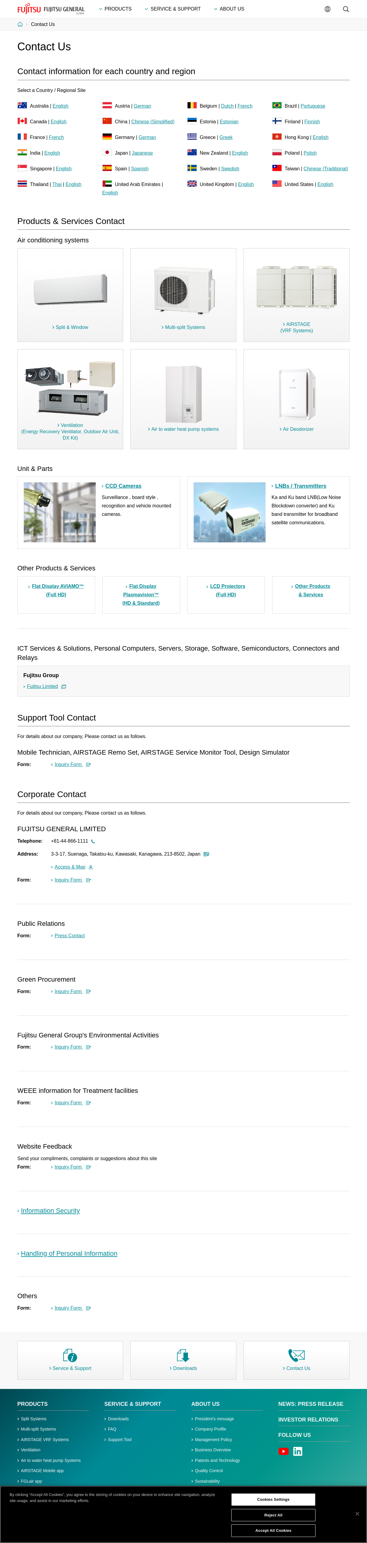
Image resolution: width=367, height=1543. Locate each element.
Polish (310, 153)
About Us (205, 1404)
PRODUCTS (32, 1404)
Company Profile (210, 1429)
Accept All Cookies (273, 1533)
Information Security (50, 1210)
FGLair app (31, 1481)
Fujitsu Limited (42, 686)
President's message (214, 1418)
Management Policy (213, 1439)
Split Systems (34, 1418)
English (60, 106)
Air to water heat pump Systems (51, 1460)
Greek (226, 137)
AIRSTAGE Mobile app (42, 1470)
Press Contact (70, 935)
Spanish (139, 168)
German (142, 106)
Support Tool (120, 1439)
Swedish (230, 168)
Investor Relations (308, 1420)
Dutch (227, 106)
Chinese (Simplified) (152, 121)
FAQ (112, 1429)
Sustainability (207, 1481)
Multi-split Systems (38, 1429)
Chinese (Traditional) (325, 168)
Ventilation (31, 1449)
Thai (57, 184)
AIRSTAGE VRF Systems (45, 1439)
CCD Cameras (123, 486)
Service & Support (132, 1404)
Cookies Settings (273, 1502)
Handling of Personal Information (69, 1253)
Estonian (229, 121)
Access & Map (74, 866)
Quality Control (209, 1470)
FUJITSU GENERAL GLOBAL (51, 8)
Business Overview (213, 1449)
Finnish (312, 121)
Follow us (294, 1435)
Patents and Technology (217, 1460)
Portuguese (313, 106)
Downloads (118, 1418)
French (245, 106)
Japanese (142, 153)
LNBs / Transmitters (300, 486)
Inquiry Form (73, 764)
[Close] (357, 1516)
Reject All (273, 1517)
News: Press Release (311, 1404)
